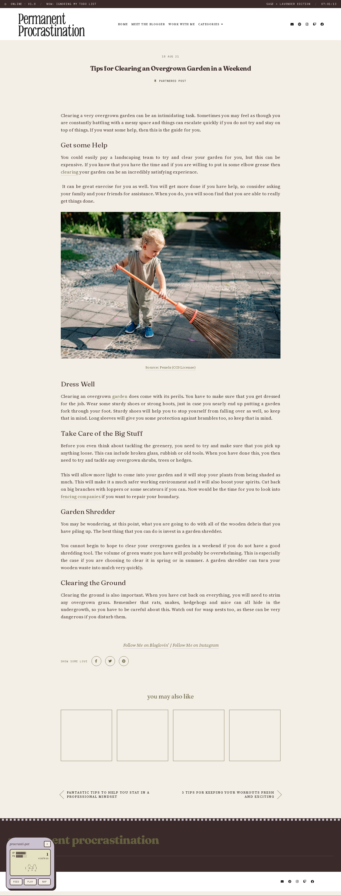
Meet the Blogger (147, 24)
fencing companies (81, 496)
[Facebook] (322, 24)
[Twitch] (315, 24)
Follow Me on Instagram (196, 645)
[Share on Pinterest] (124, 661)
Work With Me (183, 24)
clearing (70, 172)
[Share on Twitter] (110, 661)
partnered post (172, 81)
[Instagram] (307, 24)
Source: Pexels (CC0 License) (170, 367)
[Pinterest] (300, 24)
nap (44, 881)
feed (16, 881)
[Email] (292, 24)
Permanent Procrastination (104, 841)
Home (119, 24)
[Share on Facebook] (96, 661)
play (30, 881)
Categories (212, 24)
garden (119, 396)
